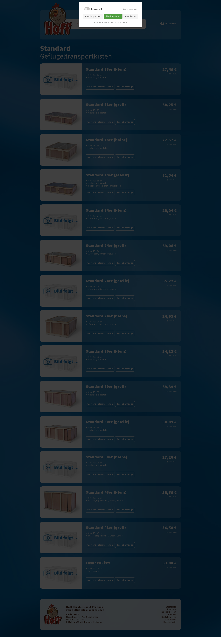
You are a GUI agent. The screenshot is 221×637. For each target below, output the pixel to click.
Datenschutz (121, 22)
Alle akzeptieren (113, 16)
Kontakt (98, 22)
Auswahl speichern (93, 16)
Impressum (108, 22)
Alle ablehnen (130, 16)
